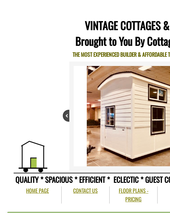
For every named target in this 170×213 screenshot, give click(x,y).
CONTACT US (85, 190)
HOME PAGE (37, 190)
